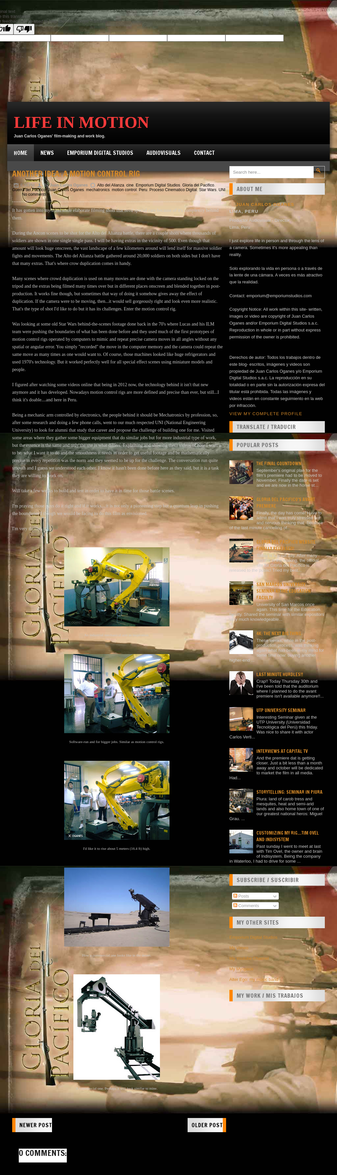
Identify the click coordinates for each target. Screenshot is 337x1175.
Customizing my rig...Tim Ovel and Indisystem (287, 836)
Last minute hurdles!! (279, 674)
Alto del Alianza (110, 185)
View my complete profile (265, 413)
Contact (204, 153)
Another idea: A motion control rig (76, 173)
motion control (124, 189)
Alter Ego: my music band (253, 979)
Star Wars (208, 189)
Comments (246, 905)
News (47, 153)
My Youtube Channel (249, 958)
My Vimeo (238, 947)
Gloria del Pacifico (198, 185)
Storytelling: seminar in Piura (289, 792)
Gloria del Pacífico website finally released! (286, 545)
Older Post (207, 1125)
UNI (222, 189)
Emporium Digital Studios (100, 153)
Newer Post (35, 1125)
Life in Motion (81, 122)
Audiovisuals (163, 153)
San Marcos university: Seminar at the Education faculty (283, 591)
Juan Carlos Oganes (66, 189)
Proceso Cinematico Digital (173, 189)
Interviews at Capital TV (282, 751)
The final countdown (278, 463)
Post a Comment (35, 1165)
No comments (34, 194)
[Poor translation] (24, 29)
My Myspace (241, 968)
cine (130, 185)
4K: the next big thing (278, 633)
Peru (143, 189)
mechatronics (98, 189)
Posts (241, 896)
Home (20, 153)
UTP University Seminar (281, 710)
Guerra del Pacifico (29, 189)
